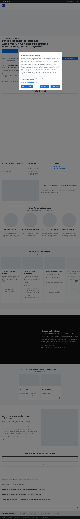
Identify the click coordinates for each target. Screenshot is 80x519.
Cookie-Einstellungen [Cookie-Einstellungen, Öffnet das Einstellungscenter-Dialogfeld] (27, 86)
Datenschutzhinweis (29, 79)
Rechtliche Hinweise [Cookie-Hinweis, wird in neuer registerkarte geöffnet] (34, 82)
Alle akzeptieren (55, 86)
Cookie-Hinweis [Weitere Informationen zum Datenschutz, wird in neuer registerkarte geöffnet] (25, 82)
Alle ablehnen (44, 86)
